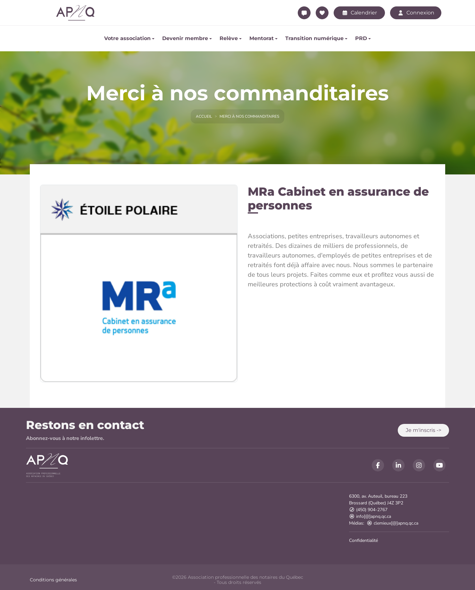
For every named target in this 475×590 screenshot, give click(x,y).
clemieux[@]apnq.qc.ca (392, 523)
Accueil (204, 116)
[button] (423, 430)
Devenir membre (185, 38)
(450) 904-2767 (368, 510)
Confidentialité (363, 540)
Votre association (127, 38)
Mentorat (261, 38)
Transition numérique (314, 38)
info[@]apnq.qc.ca (370, 516)
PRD (361, 38)
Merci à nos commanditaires (249, 116)
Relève (229, 38)
